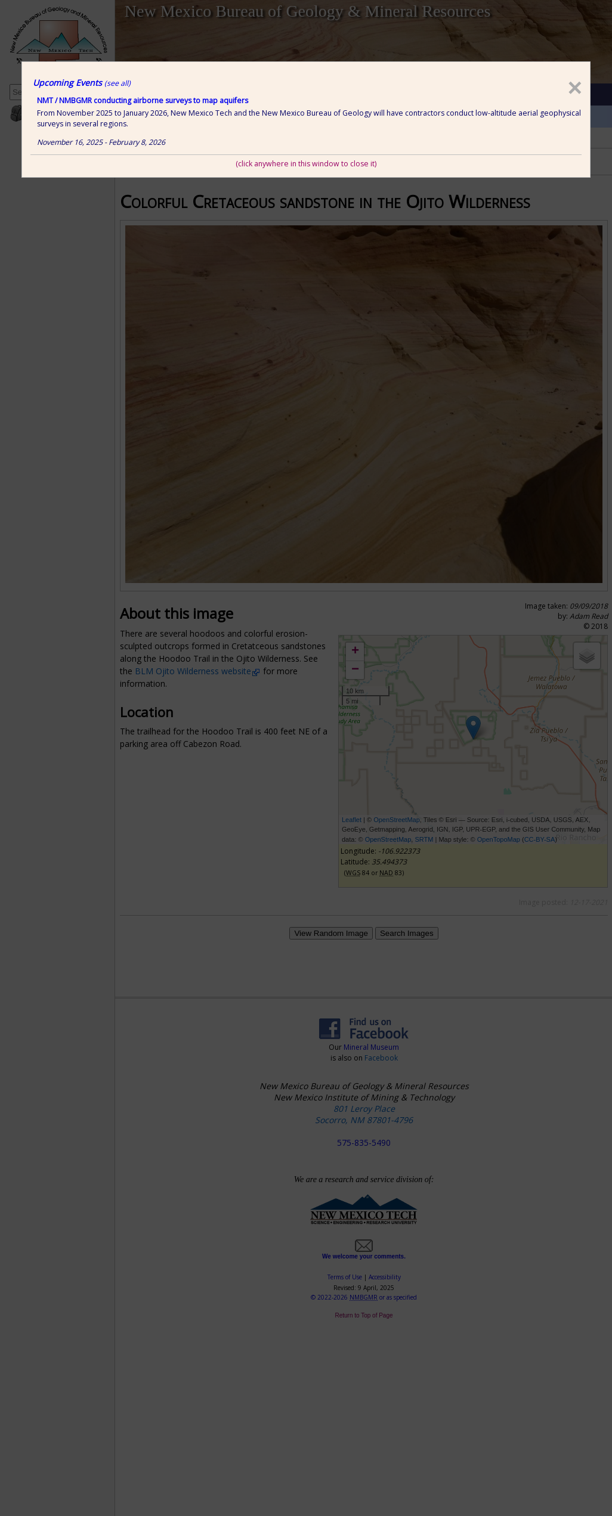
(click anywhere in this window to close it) (306, 164)
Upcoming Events (82, 82)
